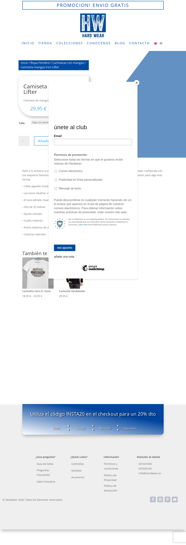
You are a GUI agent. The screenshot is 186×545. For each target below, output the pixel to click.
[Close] (136, 82)
